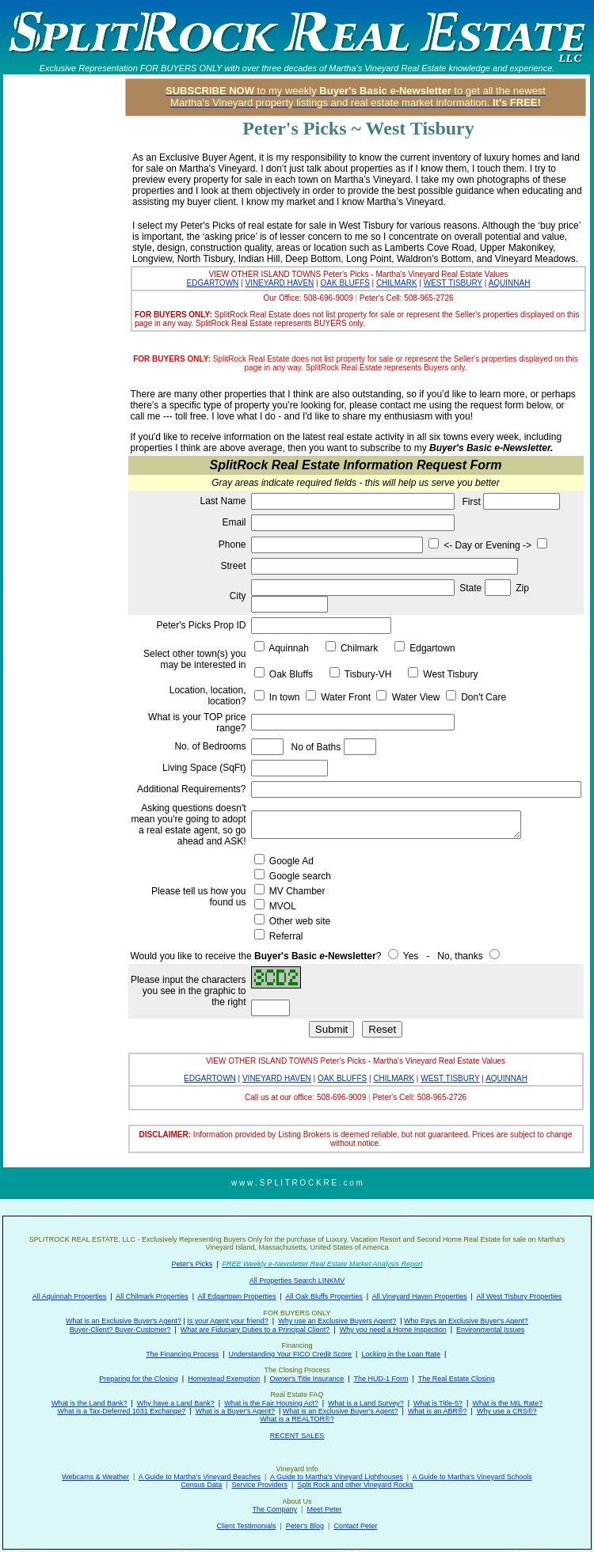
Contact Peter (355, 1526)
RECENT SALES (297, 1436)
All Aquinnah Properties (69, 1296)
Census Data (201, 1485)
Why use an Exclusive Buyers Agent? (337, 1321)
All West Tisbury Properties (519, 1296)
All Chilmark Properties (152, 1296)
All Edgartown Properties (237, 1296)
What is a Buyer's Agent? (235, 1411)
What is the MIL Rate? (507, 1403)
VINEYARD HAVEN (279, 283)
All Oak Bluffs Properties (323, 1296)
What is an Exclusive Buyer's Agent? (123, 1321)
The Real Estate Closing (456, 1379)
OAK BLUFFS (344, 283)
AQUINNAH (510, 283)
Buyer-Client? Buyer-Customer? (120, 1330)
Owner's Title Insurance (307, 1379)
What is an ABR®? (437, 1411)
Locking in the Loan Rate (400, 1354)
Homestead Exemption (224, 1379)
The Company (275, 1509)
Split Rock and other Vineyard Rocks (355, 1485)
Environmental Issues (490, 1330)
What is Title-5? (438, 1403)
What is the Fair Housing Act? (271, 1403)
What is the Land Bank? (89, 1403)
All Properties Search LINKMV (297, 1280)
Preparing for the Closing (138, 1379)
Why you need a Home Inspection (393, 1330)
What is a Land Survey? (366, 1403)
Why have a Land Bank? (176, 1403)
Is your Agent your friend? (227, 1321)
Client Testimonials (246, 1526)
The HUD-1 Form (380, 1379)
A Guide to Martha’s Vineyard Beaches (200, 1477)
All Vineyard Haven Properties (419, 1296)
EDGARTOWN (213, 283)
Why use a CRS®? (507, 1411)
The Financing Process (182, 1354)
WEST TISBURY (453, 283)
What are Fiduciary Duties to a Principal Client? (255, 1330)
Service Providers (260, 1485)
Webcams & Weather (95, 1477)
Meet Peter (324, 1509)
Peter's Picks (191, 1264)
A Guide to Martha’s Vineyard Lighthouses (336, 1477)
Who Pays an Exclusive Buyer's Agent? (466, 1321)
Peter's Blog (305, 1526)
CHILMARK (396, 283)
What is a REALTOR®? (296, 1419)
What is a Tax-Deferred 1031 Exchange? (121, 1411)
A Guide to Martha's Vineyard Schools (472, 1477)
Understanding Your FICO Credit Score (290, 1354)
